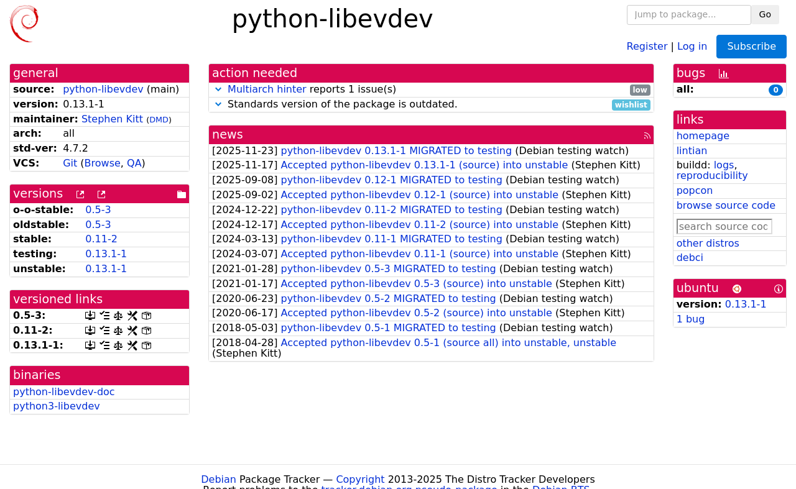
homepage (703, 136)
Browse (103, 163)
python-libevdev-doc (64, 392)
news (227, 134)
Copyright (360, 479)
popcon (695, 190)
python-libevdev (103, 89)
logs (724, 165)
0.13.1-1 (106, 254)
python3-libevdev (56, 406)
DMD (159, 119)
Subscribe (751, 46)
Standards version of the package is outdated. (431, 104)
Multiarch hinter (267, 89)
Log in (692, 46)
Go (765, 14)
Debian (218, 479)
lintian (692, 151)
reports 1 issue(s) (431, 90)
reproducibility (712, 175)
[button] (218, 89)
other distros (708, 243)
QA (134, 163)
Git (70, 163)
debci (690, 257)
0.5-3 (98, 210)
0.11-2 (101, 239)
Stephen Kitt (112, 119)
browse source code (726, 205)
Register (647, 46)
